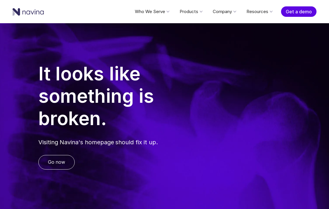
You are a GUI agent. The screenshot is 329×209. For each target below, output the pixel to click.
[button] (151, 11)
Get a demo (299, 12)
